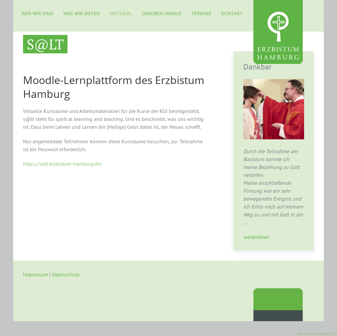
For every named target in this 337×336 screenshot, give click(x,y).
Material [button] (121, 13)
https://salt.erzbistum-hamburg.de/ (62, 163)
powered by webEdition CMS (317, 333)
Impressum (35, 274)
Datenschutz (66, 274)
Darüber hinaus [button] (161, 13)
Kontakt (232, 13)
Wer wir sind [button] (37, 13)
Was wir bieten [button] (81, 13)
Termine (201, 13)
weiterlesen (256, 237)
